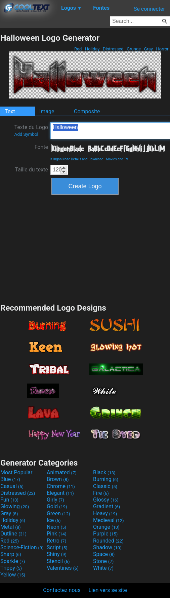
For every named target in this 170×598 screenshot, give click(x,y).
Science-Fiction (22, 547)
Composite (87, 111)
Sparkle (12, 561)
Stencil (58, 561)
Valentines (63, 568)
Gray (148, 48)
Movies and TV (117, 159)
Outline (13, 533)
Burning (105, 479)
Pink (57, 533)
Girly (55, 499)
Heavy (105, 513)
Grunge (134, 48)
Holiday (92, 48)
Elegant (60, 493)
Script (57, 547)
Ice (53, 520)
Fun (9, 499)
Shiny (57, 554)
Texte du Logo (31, 130)
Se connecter (149, 9)
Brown (58, 479)
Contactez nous (61, 590)
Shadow (107, 547)
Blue (10, 479)
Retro (56, 540)
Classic (105, 486)
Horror (162, 48)
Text (10, 111)
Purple (105, 533)
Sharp (10, 554)
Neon (56, 527)
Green (58, 513)
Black (104, 472)
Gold (57, 506)
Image (46, 111)
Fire (101, 493)
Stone (103, 561)
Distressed (113, 48)
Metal (10, 527)
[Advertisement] (85, 248)
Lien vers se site (108, 590)
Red (78, 48)
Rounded (108, 540)
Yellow (12, 574)
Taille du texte (31, 169)
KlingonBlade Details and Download (76, 159)
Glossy (106, 499)
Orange (106, 527)
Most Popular (16, 472)
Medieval (108, 520)
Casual (12, 486)
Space (104, 554)
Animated (62, 472)
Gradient (106, 506)
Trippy (11, 568)
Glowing (14, 506)
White (103, 568)
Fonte (41, 147)
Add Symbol (26, 134)
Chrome (61, 486)
